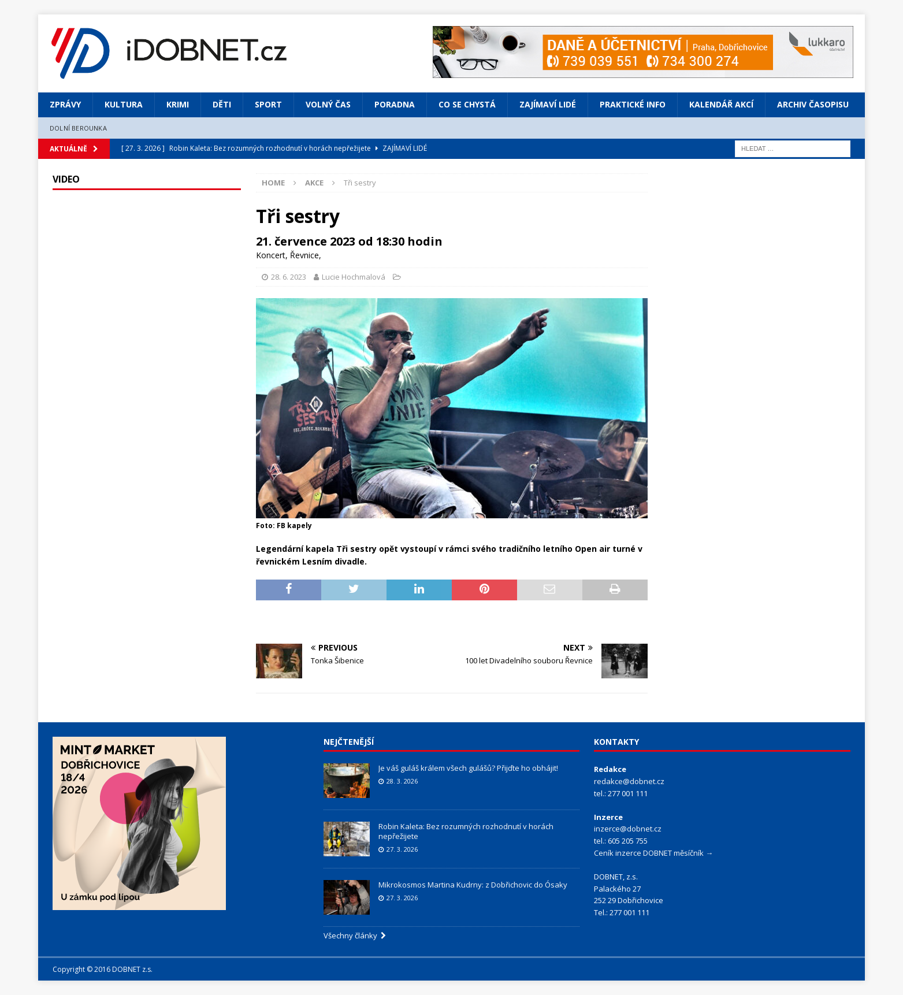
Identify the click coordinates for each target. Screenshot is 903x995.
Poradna (394, 104)
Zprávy (65, 104)
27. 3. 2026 (402, 849)
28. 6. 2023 (288, 277)
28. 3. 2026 (402, 781)
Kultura (124, 104)
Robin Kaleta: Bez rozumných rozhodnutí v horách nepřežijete (465, 831)
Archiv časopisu (813, 104)
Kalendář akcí (721, 104)
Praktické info (633, 104)
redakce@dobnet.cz (629, 781)
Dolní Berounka (78, 128)
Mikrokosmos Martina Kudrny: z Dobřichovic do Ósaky (472, 884)
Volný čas (328, 104)
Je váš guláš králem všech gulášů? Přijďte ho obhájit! (468, 768)
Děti (222, 104)
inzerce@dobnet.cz (628, 828)
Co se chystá (467, 104)
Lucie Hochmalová (353, 277)
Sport (268, 104)
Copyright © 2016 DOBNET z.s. (103, 969)
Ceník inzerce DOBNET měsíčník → (653, 853)
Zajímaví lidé (547, 104)
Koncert (270, 255)
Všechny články (355, 935)
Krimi (177, 104)
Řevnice (304, 255)
